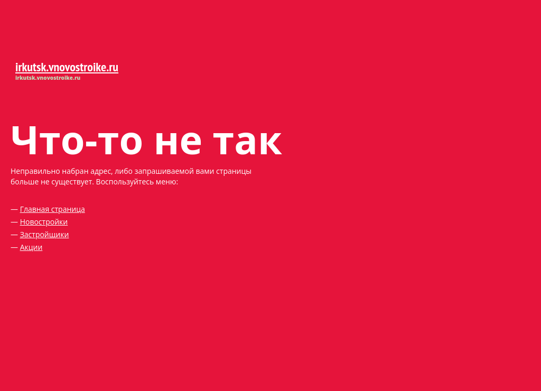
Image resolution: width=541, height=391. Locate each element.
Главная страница (52, 209)
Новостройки (44, 222)
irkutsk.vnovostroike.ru (66, 67)
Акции (31, 247)
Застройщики (44, 234)
